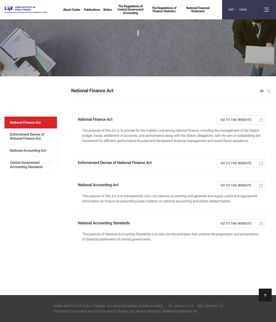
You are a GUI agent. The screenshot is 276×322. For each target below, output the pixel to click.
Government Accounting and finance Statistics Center (37, 10)
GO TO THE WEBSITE (241, 120)
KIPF (231, 9)
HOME (243, 9)
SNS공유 (269, 91)
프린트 (262, 91)
